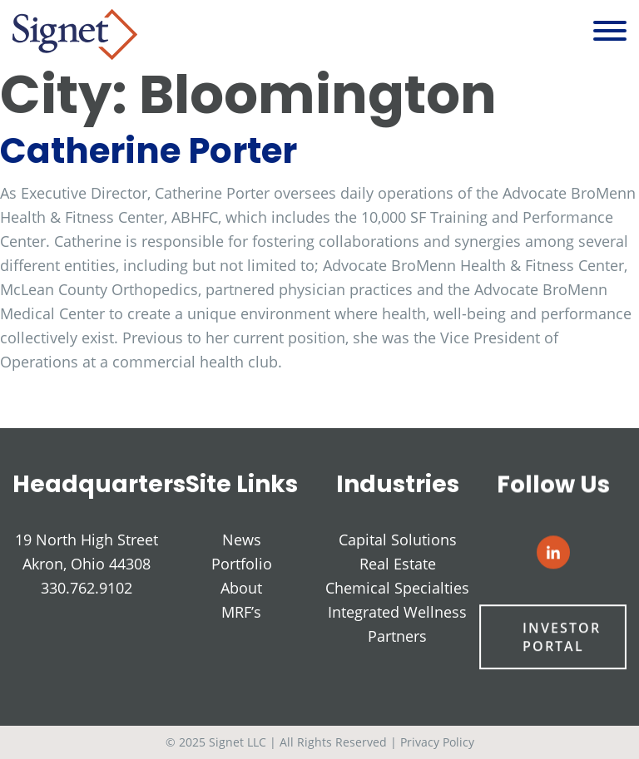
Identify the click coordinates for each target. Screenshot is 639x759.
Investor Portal (561, 638)
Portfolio (241, 564)
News (241, 540)
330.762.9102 (86, 588)
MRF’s (241, 612)
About (241, 588)
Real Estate (397, 564)
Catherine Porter (148, 150)
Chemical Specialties (396, 589)
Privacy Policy (437, 742)
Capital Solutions (398, 540)
